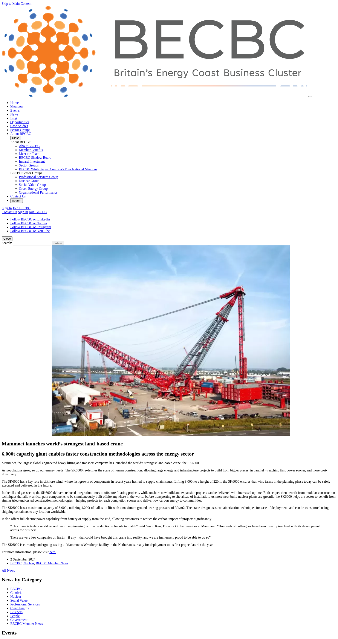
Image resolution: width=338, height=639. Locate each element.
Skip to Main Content (16, 3)
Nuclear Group (29, 181)
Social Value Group (32, 184)
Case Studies (19, 126)
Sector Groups (20, 130)
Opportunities (19, 122)
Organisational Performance (38, 192)
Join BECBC (22, 208)
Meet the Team (29, 154)
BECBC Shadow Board (35, 157)
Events (15, 110)
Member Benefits (31, 150)
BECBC (15, 563)
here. (52, 552)
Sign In (7, 208)
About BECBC (20, 133)
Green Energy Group (33, 188)
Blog (13, 118)
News (14, 114)
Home (14, 103)
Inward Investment (32, 161)
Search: (7, 243)
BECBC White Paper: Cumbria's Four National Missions (58, 169)
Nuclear (28, 563)
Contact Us (18, 196)
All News (8, 570)
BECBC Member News (52, 563)
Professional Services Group (38, 177)
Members (16, 106)
